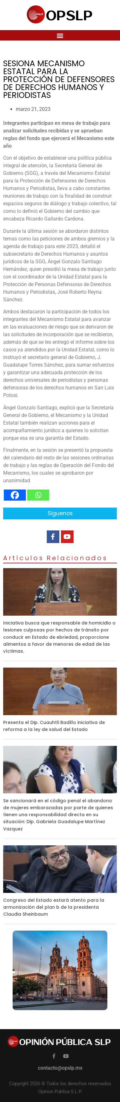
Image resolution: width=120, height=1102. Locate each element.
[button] (60, 35)
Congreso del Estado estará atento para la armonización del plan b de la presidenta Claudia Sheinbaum (53, 907)
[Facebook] (15, 495)
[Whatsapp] (38, 495)
